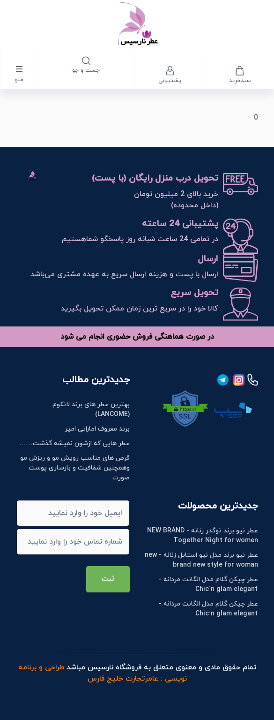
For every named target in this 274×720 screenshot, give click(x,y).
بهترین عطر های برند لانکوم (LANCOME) (91, 409)
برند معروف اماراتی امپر (97, 428)
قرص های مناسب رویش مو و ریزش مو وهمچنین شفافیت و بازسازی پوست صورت (75, 468)
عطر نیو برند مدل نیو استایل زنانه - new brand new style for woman (201, 560)
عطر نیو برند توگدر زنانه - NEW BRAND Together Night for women (202, 535)
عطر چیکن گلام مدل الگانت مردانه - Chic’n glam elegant (208, 584)
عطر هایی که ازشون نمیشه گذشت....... (75, 443)
